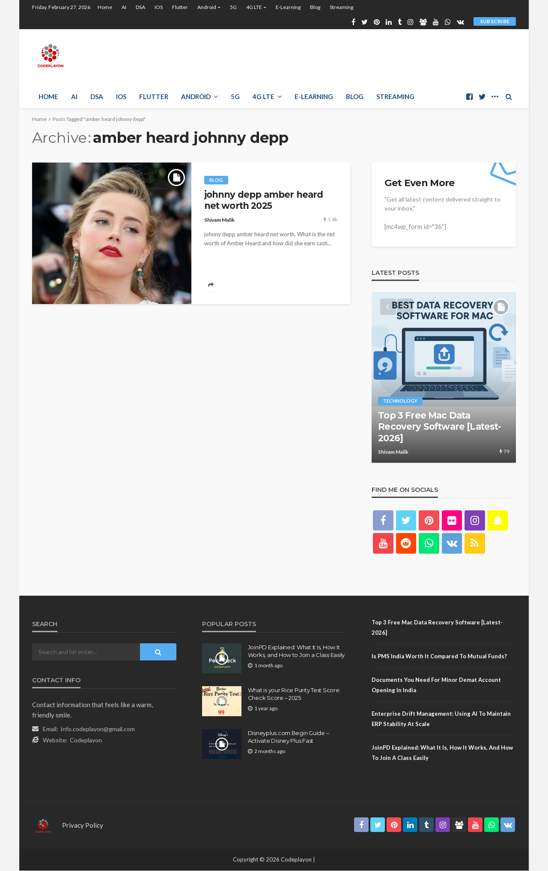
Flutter (180, 7)
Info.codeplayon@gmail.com (97, 729)
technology (400, 401)
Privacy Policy (82, 825)
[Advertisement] (360, 57)
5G (233, 7)
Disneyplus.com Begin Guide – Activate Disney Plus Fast (288, 737)
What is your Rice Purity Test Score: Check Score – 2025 (294, 694)
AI (124, 7)
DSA (140, 7)
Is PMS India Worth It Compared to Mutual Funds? (439, 656)
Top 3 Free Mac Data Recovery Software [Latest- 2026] (439, 427)
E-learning (288, 7)
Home (105, 7)
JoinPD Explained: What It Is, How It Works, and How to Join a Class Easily (296, 651)
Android (206, 7)
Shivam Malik (219, 220)
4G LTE (254, 7)
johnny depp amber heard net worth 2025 (263, 200)
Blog (315, 7)
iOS (159, 7)
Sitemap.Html (226, 776)
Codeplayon (86, 740)
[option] (444, 378)
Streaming (341, 7)
